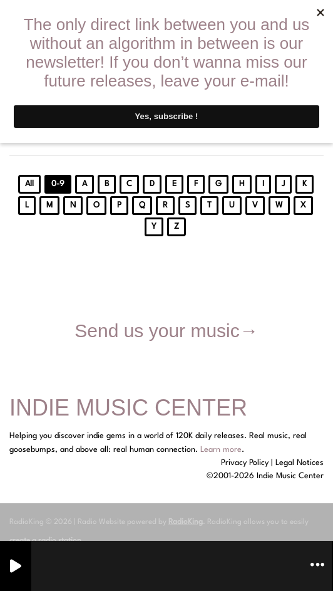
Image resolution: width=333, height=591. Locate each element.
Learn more (221, 450)
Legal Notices (299, 463)
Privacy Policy (245, 463)
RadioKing (185, 522)
